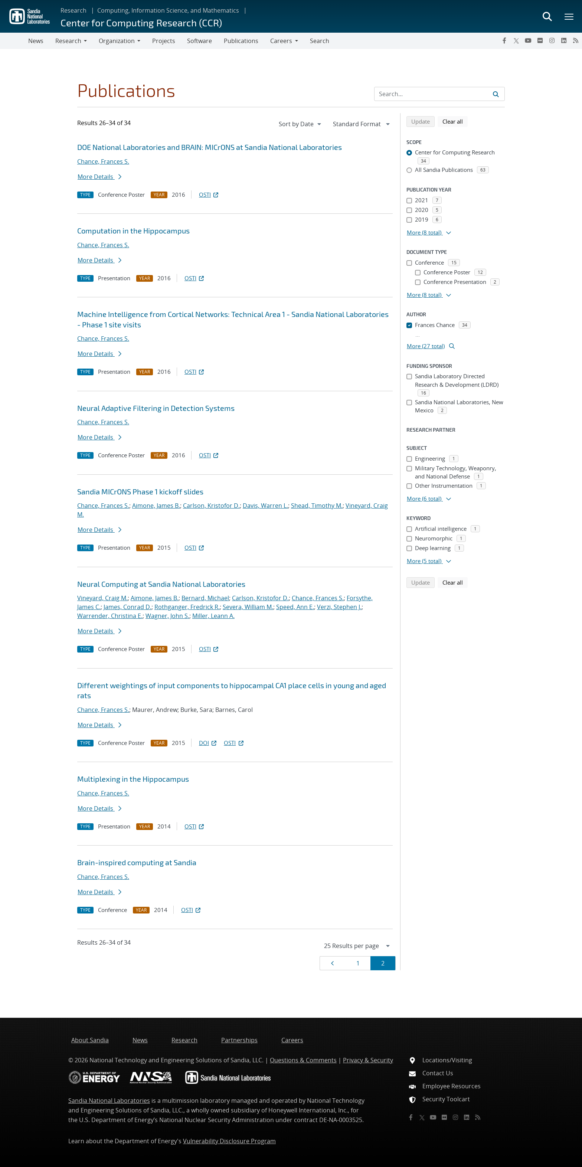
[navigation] (300, 124)
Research (73, 10)
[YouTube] (528, 40)
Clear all (455, 121)
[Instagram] (552, 40)
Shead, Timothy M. (317, 505)
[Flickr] (540, 40)
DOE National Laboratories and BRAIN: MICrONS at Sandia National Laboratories (209, 147)
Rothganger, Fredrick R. (187, 607)
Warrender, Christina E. (110, 616)
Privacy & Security (368, 1060)
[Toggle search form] (547, 16)
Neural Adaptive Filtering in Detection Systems (156, 407)
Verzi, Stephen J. (339, 607)
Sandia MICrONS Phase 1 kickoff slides (140, 491)
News (35, 41)
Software (199, 41)
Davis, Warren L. (265, 505)
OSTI (209, 194)
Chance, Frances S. (103, 161)
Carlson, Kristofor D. (211, 505)
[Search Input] (439, 94)
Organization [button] (117, 41)
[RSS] (575, 40)
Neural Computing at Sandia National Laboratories (161, 583)
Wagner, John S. (167, 616)
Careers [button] (281, 41)
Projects (163, 41)
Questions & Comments (303, 1060)
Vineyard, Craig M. (102, 598)
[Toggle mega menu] (569, 16)
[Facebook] (504, 40)
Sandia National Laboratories (109, 1100)
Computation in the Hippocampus (133, 230)
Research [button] (68, 41)
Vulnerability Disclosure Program (229, 1141)
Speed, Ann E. (295, 607)
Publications (241, 41)
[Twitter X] (516, 40)
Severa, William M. (248, 607)
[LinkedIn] (563, 40)
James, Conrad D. (127, 607)
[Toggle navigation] (14, 41)
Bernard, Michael (205, 598)
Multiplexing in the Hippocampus (133, 778)
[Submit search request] (496, 94)
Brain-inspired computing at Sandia (136, 862)
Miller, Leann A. (213, 616)
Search (319, 41)
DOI (208, 742)
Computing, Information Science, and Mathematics (168, 10)
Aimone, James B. (156, 505)
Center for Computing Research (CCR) (141, 22)
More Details (99, 177)
